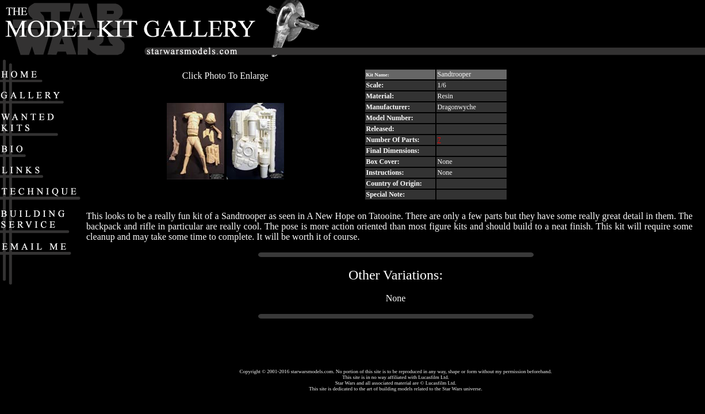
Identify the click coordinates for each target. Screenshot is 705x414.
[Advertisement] (565, 29)
